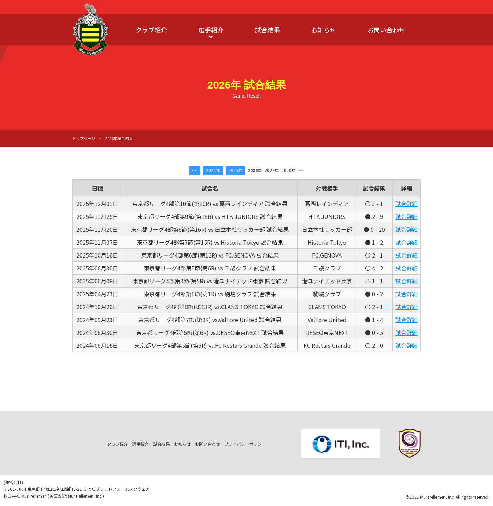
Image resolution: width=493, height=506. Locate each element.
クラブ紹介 (151, 29)
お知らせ (323, 29)
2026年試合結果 (119, 138)
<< (195, 170)
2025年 (235, 170)
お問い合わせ (386, 29)
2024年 (213, 170)
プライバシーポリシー (245, 444)
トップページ (83, 138)
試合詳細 (406, 203)
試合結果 (267, 29)
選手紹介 (210, 29)
